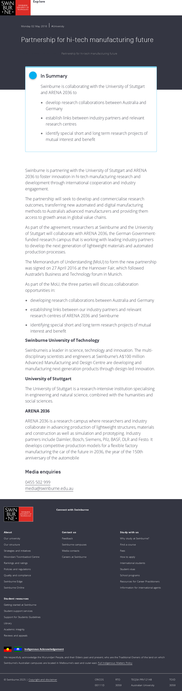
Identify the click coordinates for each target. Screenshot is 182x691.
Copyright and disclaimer (43, 679)
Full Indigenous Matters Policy (115, 663)
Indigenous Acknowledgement (44, 649)
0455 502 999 (37, 482)
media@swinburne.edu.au (49, 488)
